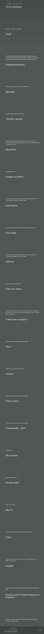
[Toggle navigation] (40, 630)
